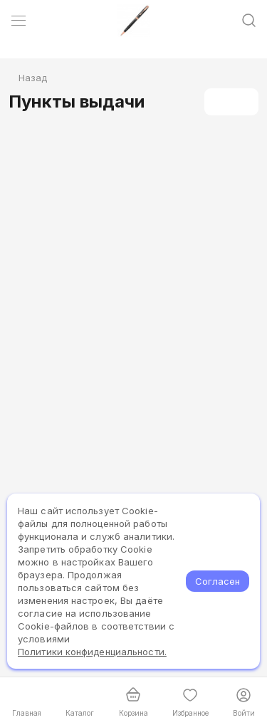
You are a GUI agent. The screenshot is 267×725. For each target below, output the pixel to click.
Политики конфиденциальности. (92, 651)
